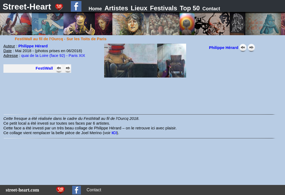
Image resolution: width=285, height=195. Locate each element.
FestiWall (44, 68)
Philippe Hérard (33, 46)
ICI (114, 132)
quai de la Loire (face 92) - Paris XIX (53, 55)
